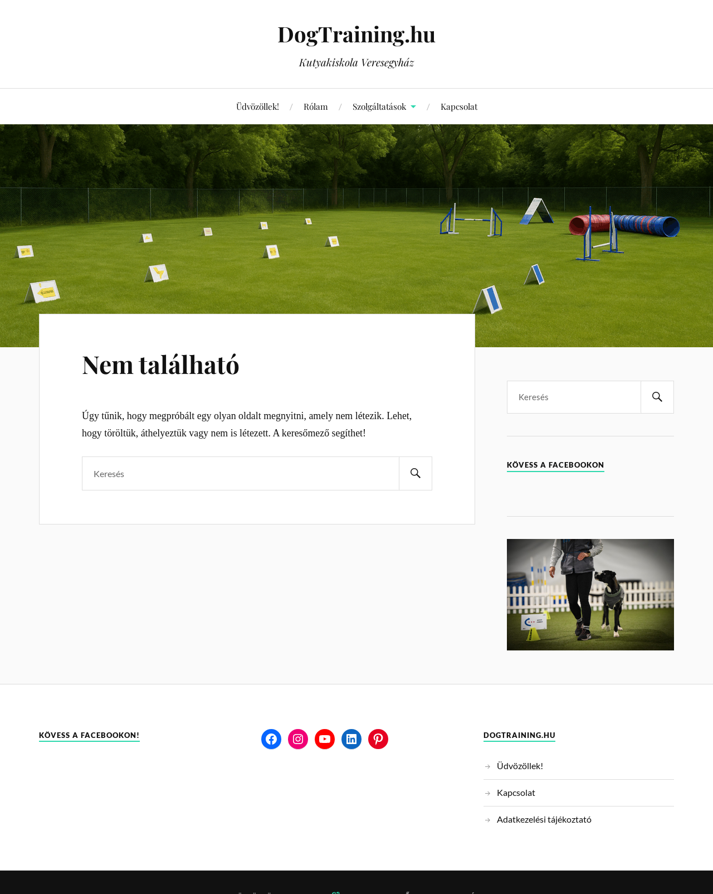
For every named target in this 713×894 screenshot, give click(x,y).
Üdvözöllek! (257, 106)
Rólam (316, 106)
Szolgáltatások (379, 106)
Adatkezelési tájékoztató (544, 819)
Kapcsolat (459, 106)
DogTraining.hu (356, 34)
